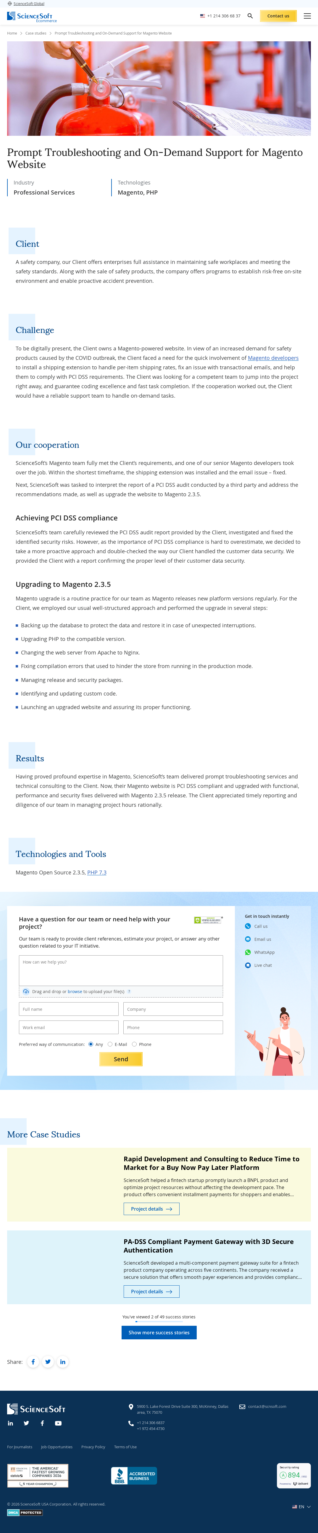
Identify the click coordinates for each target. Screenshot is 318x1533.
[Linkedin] (10, 1422)
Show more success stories (159, 1332)
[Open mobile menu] (307, 16)
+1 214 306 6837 (150, 1422)
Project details (147, 1209)
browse (75, 991)
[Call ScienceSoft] (220, 16)
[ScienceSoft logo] (29, 16)
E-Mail (117, 1044)
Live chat (263, 965)
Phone (141, 1044)
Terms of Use (125, 1446)
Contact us (278, 16)
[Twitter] (26, 1422)
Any (95, 1044)
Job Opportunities (56, 1446)
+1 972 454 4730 (150, 1428)
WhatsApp (264, 952)
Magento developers (273, 357)
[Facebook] (42, 1422)
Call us (261, 926)
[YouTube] (58, 1422)
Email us (262, 939)
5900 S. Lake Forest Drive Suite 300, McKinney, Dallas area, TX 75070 (182, 1409)
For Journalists (19, 1446)
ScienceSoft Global (25, 3)
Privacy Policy (93, 1446)
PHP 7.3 (96, 872)
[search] (250, 16)
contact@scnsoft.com (267, 1406)
